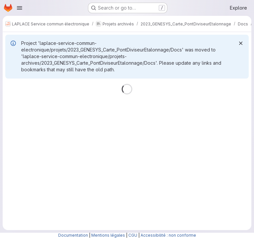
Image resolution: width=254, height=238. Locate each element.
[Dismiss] (241, 43)
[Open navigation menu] (19, 8)
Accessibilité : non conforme (168, 235)
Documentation (73, 235)
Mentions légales (108, 235)
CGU (132, 235)
